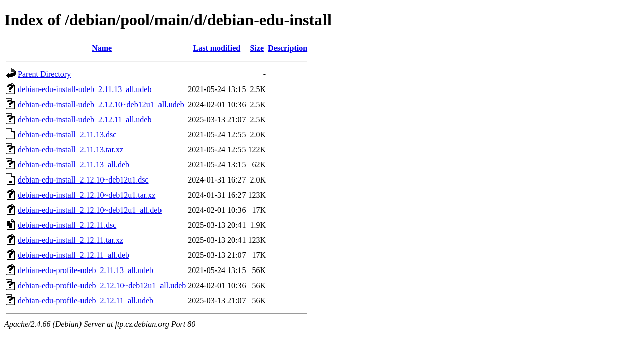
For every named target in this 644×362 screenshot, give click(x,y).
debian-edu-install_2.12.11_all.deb (73, 255)
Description (287, 48)
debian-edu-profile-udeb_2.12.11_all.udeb (85, 300)
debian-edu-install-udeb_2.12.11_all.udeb (84, 119)
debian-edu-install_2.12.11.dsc (67, 225)
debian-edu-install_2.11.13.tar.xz (70, 149)
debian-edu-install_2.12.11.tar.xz (70, 240)
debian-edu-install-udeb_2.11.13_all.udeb (84, 89)
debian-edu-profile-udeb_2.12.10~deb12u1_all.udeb (102, 285)
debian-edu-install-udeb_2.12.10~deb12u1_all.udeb (101, 104)
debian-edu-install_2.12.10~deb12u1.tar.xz (86, 195)
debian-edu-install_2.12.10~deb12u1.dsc (83, 179)
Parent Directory (44, 74)
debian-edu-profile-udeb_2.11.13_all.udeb (85, 270)
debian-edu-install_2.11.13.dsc (67, 134)
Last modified (217, 48)
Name (102, 48)
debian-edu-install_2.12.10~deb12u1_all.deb (90, 210)
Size (257, 48)
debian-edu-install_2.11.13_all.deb (73, 164)
